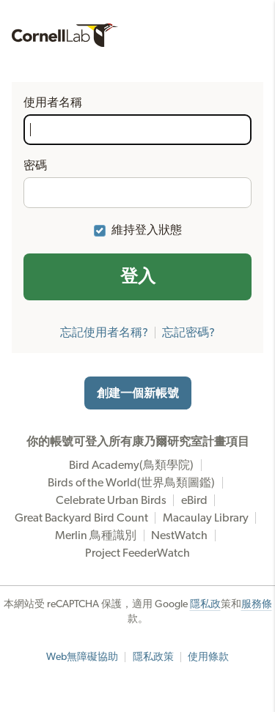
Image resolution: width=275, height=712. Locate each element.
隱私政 (205, 604)
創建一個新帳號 (138, 393)
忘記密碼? (188, 332)
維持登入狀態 (146, 230)
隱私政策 (153, 657)
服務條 (256, 604)
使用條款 (208, 657)
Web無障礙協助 (82, 657)
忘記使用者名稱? (104, 332)
